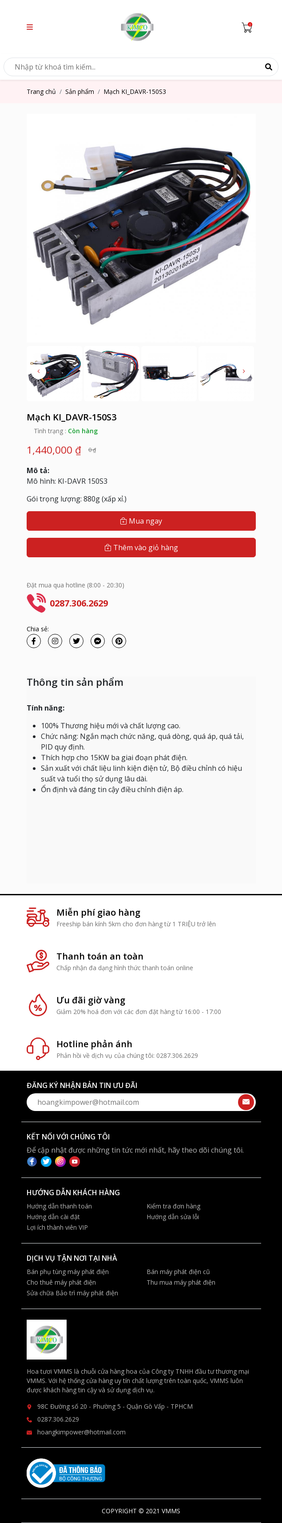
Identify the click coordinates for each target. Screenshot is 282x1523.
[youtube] (74, 1161)
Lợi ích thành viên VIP (57, 1227)
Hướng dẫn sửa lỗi (173, 1216)
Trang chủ (41, 91)
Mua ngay (141, 521)
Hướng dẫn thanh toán (59, 1206)
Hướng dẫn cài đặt (53, 1216)
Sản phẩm (79, 91)
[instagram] (62, 1161)
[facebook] (34, 1161)
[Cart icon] (249, 27)
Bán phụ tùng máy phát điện (68, 1271)
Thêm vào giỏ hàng (141, 547)
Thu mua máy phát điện (181, 1282)
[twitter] (48, 1161)
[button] (30, 27)
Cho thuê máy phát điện (61, 1282)
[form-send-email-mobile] (141, 1102)
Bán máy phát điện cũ (178, 1271)
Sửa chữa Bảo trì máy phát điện (72, 1293)
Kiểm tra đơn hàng (173, 1206)
